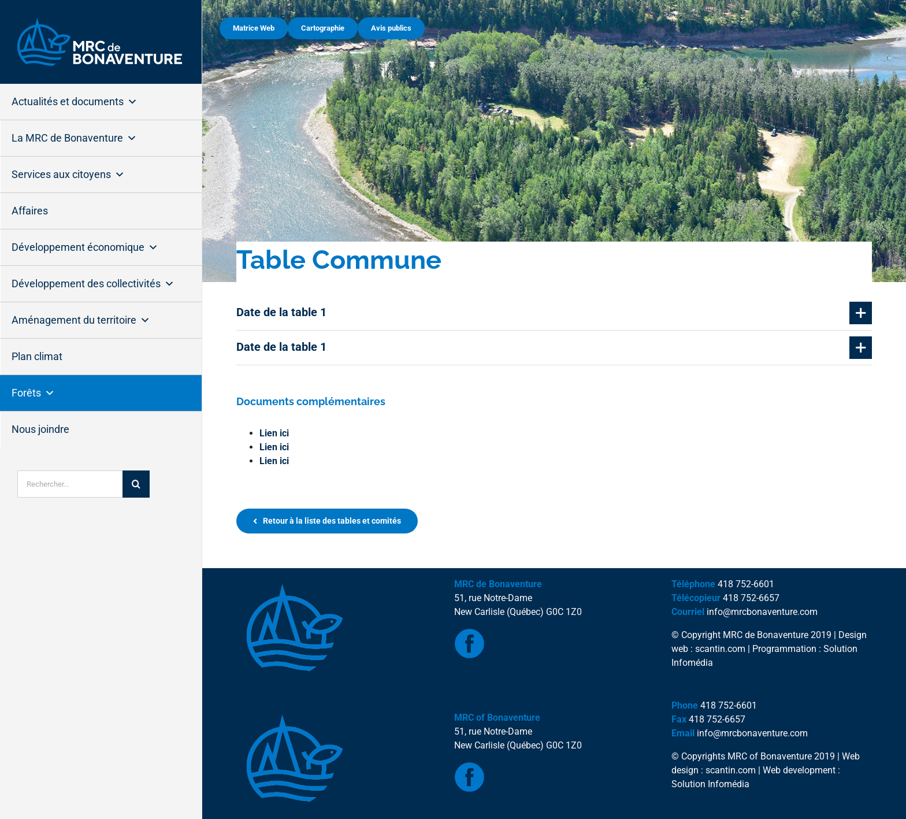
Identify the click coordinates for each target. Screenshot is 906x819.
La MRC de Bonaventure (74, 138)
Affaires (30, 211)
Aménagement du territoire (81, 320)
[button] (554, 313)
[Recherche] (136, 484)
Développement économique (85, 247)
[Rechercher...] (69, 484)
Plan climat (37, 356)
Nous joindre (40, 429)
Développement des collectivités (93, 284)
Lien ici (274, 433)
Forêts (33, 393)
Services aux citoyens (68, 174)
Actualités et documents (75, 102)
